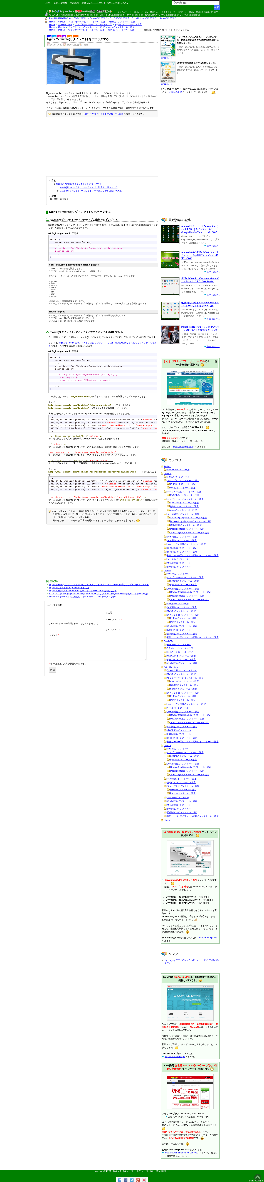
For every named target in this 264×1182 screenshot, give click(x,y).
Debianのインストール (178, 573)
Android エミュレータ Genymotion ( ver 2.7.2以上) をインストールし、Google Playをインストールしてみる (199, 229)
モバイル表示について (117, 3)
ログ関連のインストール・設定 (182, 548)
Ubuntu (167, 745)
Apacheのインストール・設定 (181, 659)
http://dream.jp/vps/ (208, 937)
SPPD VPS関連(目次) (133, 15)
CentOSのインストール (178, 477)
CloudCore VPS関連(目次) (86, 15)
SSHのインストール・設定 (180, 648)
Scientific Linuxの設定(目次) (144, 18)
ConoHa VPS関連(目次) (111, 15)
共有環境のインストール (179, 563)
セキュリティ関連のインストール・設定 (186, 544)
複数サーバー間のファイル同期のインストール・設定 (193, 555)
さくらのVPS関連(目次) (188, 15)
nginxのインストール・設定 (183, 510)
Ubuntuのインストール (178, 748)
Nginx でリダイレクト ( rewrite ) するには (104, 114)
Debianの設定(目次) (99, 18)
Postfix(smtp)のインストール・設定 (187, 529)
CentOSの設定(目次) (79, 18)
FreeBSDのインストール (179, 644)
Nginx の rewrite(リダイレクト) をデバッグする (78, 184)
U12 (76, 36)
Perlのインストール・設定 (183, 487)
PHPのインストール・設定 (183, 484)
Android (167, 466)
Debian (167, 570)
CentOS (168, 473)
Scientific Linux (171, 667)
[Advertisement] (102, 146)
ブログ (167, 820)
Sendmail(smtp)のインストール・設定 (188, 517)
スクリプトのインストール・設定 (183, 480)
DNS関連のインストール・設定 (182, 537)
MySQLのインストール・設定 (184, 495)
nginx (86, 45)
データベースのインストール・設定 (184, 492)
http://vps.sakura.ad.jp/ (183, 447)
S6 (64, 36)
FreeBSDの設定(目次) (120, 18)
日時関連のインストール (179, 566)
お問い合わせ (60, 3)
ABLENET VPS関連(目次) (61, 15)
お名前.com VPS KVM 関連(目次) (160, 15)
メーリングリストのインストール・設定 (189, 532)
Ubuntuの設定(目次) (168, 18)
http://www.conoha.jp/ (175, 1056)
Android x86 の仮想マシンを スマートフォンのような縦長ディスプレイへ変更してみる (200, 255)
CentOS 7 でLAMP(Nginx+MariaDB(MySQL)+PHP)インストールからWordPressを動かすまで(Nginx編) (98, 593)
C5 (49, 36)
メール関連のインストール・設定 (183, 514)
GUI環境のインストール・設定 (182, 540)
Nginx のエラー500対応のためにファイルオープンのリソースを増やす (83, 596)
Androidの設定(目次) (58, 18)
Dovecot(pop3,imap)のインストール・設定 (190, 521)
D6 (59, 36)
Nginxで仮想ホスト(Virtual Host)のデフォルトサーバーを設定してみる (83, 590)
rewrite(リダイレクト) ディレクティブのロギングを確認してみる (91, 191)
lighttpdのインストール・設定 (184, 506)
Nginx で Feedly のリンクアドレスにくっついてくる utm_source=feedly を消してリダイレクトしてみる (99, 584)
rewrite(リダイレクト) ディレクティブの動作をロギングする (88, 187)
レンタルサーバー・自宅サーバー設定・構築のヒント (143, 1171)
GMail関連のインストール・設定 (186, 525)
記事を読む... (212, 245)
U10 (69, 36)
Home (48, 3)
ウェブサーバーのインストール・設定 (185, 499)
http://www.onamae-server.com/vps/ (182, 1152)
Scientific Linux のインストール (182, 670)
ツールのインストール (178, 559)
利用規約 (74, 3)
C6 (54, 36)
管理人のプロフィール (92, 3)
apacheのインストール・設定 (184, 502)
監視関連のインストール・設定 (182, 551)
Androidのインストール (178, 469)
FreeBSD (168, 641)
